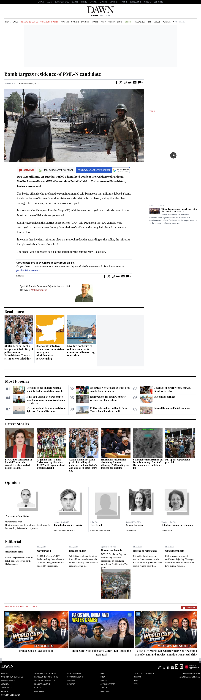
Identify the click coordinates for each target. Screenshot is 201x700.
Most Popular (17, 381)
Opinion (75, 22)
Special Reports (107, 684)
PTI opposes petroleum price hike (177, 461)
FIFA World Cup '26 (29, 22)
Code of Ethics (8, 680)
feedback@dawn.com (28, 270)
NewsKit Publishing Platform (189, 677)
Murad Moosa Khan (13, 521)
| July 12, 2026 (100, 15)
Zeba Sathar (166, 530)
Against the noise (134, 525)
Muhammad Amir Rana (64, 530)
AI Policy (5, 684)
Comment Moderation (10, 695)
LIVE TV (49, 2)
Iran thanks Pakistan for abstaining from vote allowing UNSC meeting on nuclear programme (115, 463)
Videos (157, 22)
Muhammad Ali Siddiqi (100, 530)
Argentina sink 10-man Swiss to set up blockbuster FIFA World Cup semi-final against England (51, 463)
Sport (119, 22)
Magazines (140, 22)
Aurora (93, 2)
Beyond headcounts (111, 550)
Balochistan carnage (164, 396)
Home (8, 22)
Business (85, 22)
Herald (84, 2)
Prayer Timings (74, 673)
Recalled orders (77, 550)
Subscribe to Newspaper (45, 673)
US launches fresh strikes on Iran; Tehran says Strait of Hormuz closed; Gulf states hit (148, 463)
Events (124, 2)
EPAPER (40, 2)
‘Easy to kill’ (96, 525)
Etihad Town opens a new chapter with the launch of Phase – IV (179, 210)
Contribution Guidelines (12, 677)
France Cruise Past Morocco (36, 650)
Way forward (44, 550)
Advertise (114, 2)
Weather (71, 680)
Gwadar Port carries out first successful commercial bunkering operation (81, 350)
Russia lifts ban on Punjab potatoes (172, 408)
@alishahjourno (39, 289)
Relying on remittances (145, 550)
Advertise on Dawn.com (44, 680)
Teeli (136, 684)
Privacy (4, 691)
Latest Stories (17, 423)
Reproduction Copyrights (46, 677)
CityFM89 (103, 2)
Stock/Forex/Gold (75, 677)
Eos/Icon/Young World (144, 673)
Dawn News (105, 691)
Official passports (174, 550)
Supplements (135, 2)
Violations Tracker (49, 22)
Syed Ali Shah (10, 83)
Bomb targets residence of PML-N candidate (52, 74)
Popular (167, 22)
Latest (16, 22)
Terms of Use (7, 688)
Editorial (13, 541)
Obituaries (158, 2)
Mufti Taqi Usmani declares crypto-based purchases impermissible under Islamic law (47, 400)
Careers (147, 2)
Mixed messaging (14, 551)
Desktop (71, 684)
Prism (103, 22)
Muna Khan (131, 530)
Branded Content (157, 206)
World (112, 22)
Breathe (129, 22)
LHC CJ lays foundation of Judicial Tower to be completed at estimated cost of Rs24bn (18, 463)
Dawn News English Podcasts (20, 607)
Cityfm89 (137, 677)
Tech (149, 22)
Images (75, 2)
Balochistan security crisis (68, 525)
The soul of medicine (17, 516)
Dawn (102, 673)
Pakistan (65, 22)
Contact (5, 673)
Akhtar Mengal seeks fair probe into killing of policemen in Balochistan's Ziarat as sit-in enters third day (18, 352)
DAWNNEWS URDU (62, 2)
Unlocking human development (177, 525)
